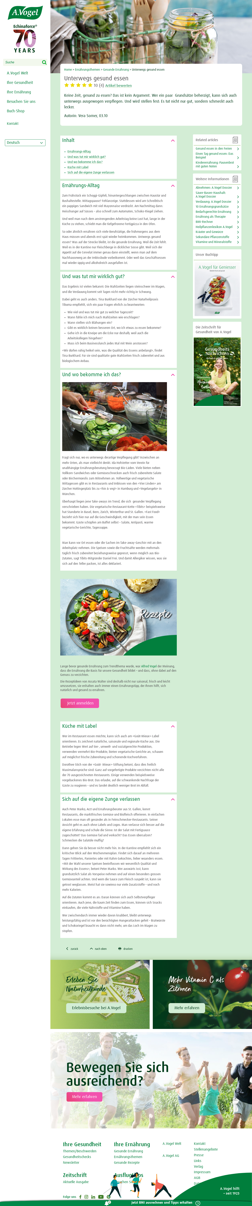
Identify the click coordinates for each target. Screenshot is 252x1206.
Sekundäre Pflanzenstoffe (212, 237)
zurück (73, 949)
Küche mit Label (78, 167)
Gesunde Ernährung (128, 1152)
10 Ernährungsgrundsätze (212, 206)
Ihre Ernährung (19, 92)
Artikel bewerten (120, 85)
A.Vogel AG (171, 1156)
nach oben (101, 949)
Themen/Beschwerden (79, 1152)
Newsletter (71, 1163)
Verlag (198, 1167)
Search (46, 62)
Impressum (202, 1173)
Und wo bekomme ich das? (85, 162)
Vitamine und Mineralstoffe (214, 242)
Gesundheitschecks (77, 1157)
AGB (197, 1178)
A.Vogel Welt (17, 73)
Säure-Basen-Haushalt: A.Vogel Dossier (211, 194)
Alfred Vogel (149, 666)
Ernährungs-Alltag (79, 151)
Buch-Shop (16, 111)
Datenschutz (203, 1184)
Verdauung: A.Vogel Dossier (213, 201)
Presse (199, 1155)
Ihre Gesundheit (20, 83)
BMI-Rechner (204, 221)
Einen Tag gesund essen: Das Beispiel (214, 155)
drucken (131, 949)
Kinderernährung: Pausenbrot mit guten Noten (215, 164)
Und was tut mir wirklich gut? (87, 156)
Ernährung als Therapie (211, 216)
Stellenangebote (206, 1150)
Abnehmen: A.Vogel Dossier (214, 187)
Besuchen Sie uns (21, 102)
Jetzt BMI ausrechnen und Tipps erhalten (160, 1202)
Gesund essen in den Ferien (214, 148)
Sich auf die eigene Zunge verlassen (91, 172)
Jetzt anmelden (80, 703)
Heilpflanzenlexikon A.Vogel (214, 227)
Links (197, 1161)
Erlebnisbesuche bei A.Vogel (96, 1008)
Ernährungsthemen (128, 1157)
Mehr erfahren (186, 1008)
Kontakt (200, 1144)
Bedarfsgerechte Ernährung (213, 211)
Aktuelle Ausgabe (76, 1182)
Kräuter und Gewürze (209, 232)
